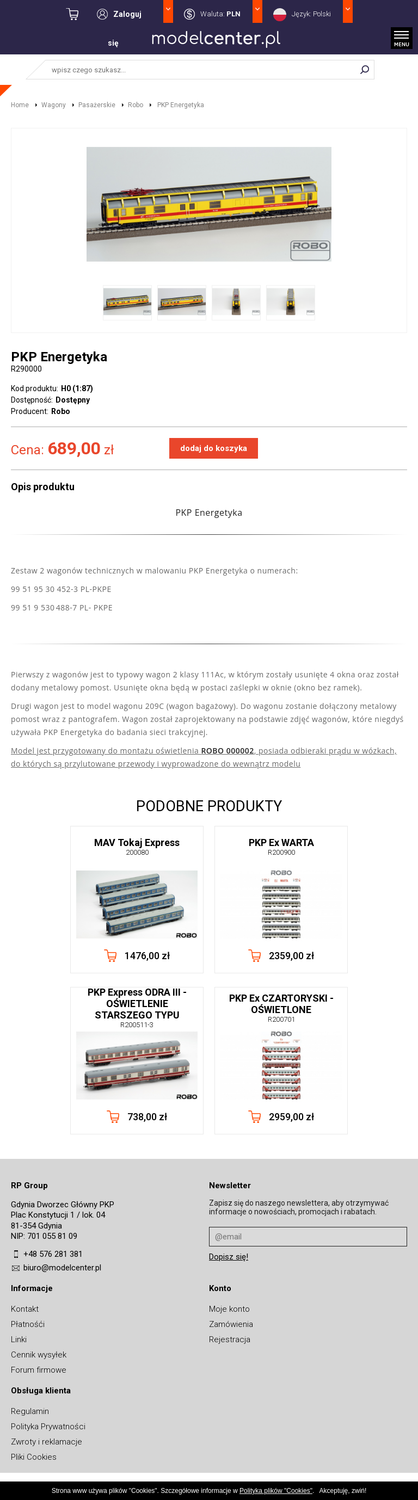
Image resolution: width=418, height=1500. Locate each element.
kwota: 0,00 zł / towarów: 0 (81, 14)
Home (20, 105)
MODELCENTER (216, 42)
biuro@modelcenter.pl (62, 1268)
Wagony (53, 105)
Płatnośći (28, 1324)
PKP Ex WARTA (281, 846)
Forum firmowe (38, 1370)
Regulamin (30, 1411)
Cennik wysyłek (38, 1355)
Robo (135, 105)
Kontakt (25, 1309)
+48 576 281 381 (53, 1254)
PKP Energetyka (180, 105)
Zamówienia (231, 1324)
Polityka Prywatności (48, 1426)
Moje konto (229, 1309)
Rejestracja (229, 1339)
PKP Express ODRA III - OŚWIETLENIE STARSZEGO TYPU (137, 1007)
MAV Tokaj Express (137, 846)
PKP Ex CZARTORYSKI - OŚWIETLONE (281, 1007)
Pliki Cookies (34, 1457)
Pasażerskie (96, 105)
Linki (19, 1339)
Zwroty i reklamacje (46, 1442)
